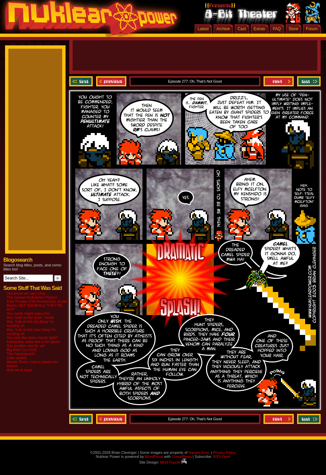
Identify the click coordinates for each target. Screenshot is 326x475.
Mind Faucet (173, 462)
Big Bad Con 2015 (22, 350)
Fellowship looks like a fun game (33, 342)
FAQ (277, 29)
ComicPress (182, 457)
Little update (17, 358)
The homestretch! (21, 354)
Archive (223, 29)
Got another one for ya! (26, 346)
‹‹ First (81, 81)
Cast (242, 29)
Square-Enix (199, 452)
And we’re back (19, 370)
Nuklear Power (89, 20)
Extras (259, 29)
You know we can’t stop (26, 293)
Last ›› (308, 81)
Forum (312, 29)
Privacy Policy (224, 452)
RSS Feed (221, 457)
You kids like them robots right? (32, 338)
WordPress (154, 457)
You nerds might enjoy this (28, 313)
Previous (111, 81)
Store (293, 29)
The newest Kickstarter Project (32, 297)
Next (278, 81)
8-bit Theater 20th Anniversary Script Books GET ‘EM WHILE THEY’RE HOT (37, 305)
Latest (203, 29)
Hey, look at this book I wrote (30, 317)
